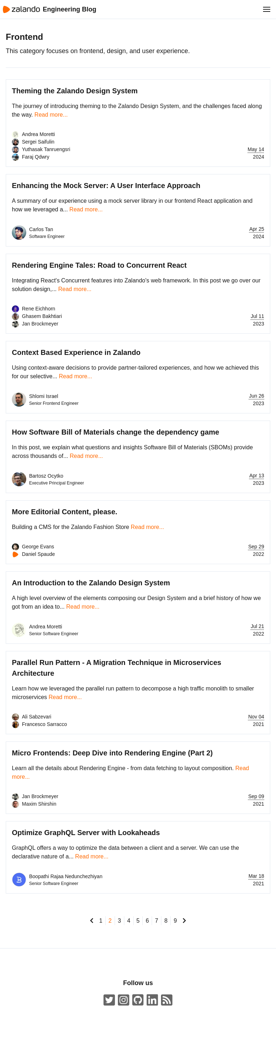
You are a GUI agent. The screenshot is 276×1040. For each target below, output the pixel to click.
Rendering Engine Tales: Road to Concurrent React (99, 265)
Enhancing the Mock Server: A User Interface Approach (106, 185)
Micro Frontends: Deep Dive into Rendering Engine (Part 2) (112, 753)
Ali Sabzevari (36, 717)
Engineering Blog (69, 9)
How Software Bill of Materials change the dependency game (115, 432)
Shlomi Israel (43, 396)
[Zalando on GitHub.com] (138, 1000)
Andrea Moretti (38, 134)
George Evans (38, 546)
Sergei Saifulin (38, 142)
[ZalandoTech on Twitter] (109, 1000)
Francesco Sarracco (44, 724)
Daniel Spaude (38, 554)
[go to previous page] (91, 920)
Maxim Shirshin (39, 804)
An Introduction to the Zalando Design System (91, 583)
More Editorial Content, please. (64, 512)
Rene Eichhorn (38, 308)
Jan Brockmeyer (40, 324)
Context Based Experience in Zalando (76, 352)
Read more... (51, 115)
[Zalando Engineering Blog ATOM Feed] (167, 1000)
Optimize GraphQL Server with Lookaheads (86, 833)
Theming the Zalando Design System (75, 91)
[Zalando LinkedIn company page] (152, 1000)
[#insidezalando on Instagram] (123, 1000)
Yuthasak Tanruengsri (46, 149)
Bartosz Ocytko (46, 476)
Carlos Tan (41, 229)
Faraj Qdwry (35, 157)
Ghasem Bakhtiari (42, 316)
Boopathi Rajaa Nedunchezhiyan (65, 876)
